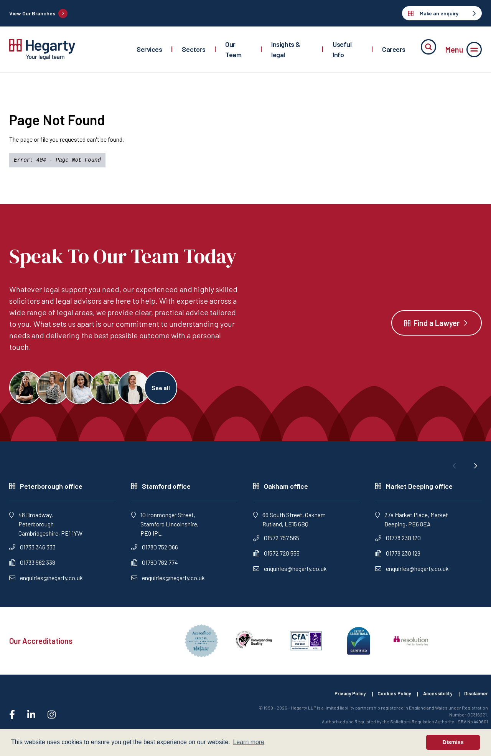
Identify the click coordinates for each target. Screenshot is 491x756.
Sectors (193, 49)
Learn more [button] (248, 742)
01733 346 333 (32, 552)
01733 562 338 (32, 567)
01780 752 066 (154, 552)
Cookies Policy (387, 699)
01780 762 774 (154, 567)
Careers (393, 49)
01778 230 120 (398, 542)
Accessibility (433, 699)
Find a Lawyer (436, 325)
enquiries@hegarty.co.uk (46, 582)
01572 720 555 (276, 558)
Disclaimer (475, 699)
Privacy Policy (339, 699)
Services (149, 49)
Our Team (233, 49)
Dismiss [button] (453, 742)
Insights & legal (285, 49)
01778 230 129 (397, 558)
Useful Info (342, 49)
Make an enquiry (442, 13)
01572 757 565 (276, 542)
